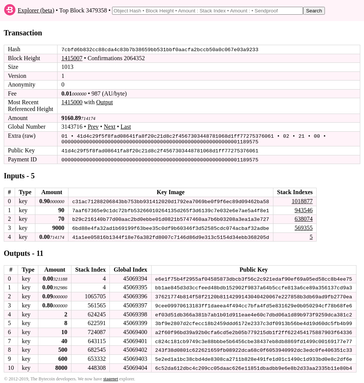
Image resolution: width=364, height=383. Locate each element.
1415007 (71, 58)
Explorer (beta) (36, 10)
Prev (93, 126)
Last (126, 126)
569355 (303, 226)
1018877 (301, 200)
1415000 (71, 102)
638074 (303, 217)
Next (109, 126)
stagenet (110, 376)
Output (104, 102)
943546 (303, 208)
